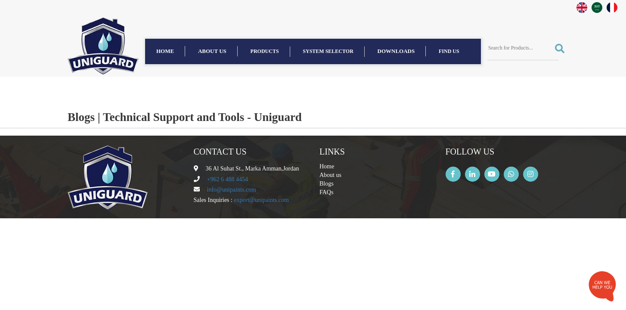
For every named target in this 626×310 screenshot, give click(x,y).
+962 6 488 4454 (227, 179)
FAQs (326, 192)
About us (212, 51)
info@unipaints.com (231, 189)
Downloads (396, 51)
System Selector (328, 51)
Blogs (326, 183)
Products (265, 51)
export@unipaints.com (261, 200)
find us (449, 51)
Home (165, 51)
